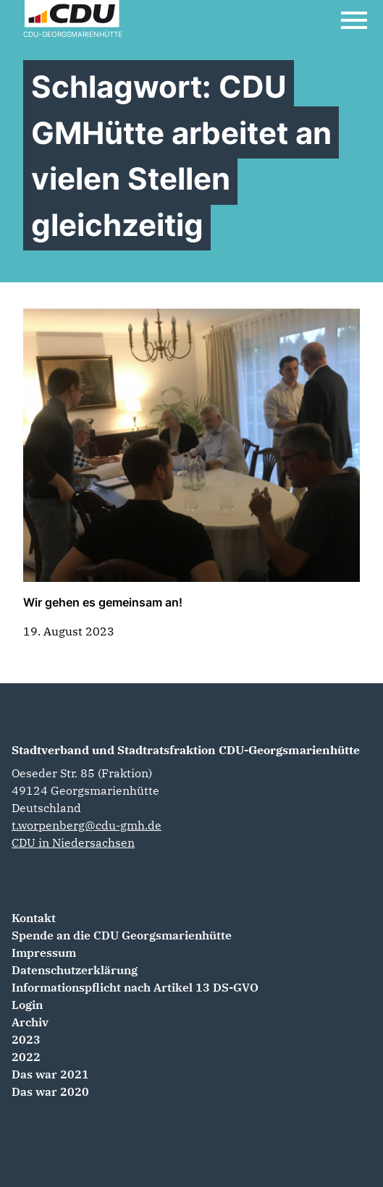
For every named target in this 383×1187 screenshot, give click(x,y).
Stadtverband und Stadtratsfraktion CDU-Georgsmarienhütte (186, 750)
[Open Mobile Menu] (354, 20)
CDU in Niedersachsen (73, 842)
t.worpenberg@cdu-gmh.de (86, 825)
